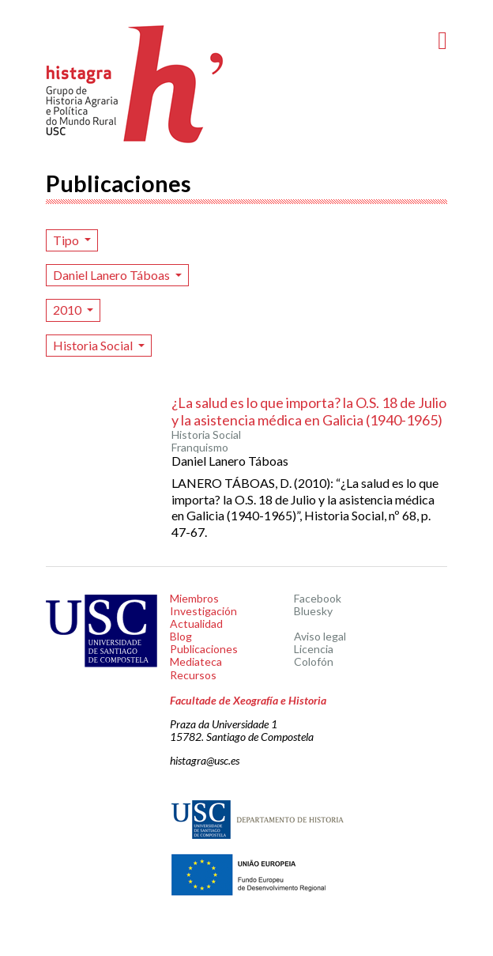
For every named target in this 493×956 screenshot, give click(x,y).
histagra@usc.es (204, 760)
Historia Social (94, 345)
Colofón (313, 661)
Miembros (194, 598)
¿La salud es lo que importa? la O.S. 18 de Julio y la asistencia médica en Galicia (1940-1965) (308, 411)
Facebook (317, 598)
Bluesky (313, 611)
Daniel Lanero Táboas (112, 274)
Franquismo (199, 447)
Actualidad (196, 623)
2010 (68, 309)
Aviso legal (320, 636)
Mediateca (196, 661)
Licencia (313, 649)
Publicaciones (204, 649)
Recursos (193, 675)
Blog (181, 636)
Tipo (67, 240)
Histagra (135, 84)
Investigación (203, 611)
